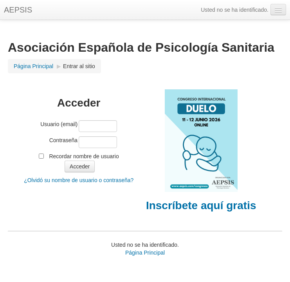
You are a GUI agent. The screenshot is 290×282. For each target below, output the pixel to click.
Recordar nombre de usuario (84, 156)
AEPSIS (18, 9)
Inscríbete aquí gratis (201, 205)
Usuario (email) (58, 124)
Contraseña (63, 140)
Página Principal (33, 66)
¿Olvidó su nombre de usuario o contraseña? (78, 180)
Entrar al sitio (79, 66)
